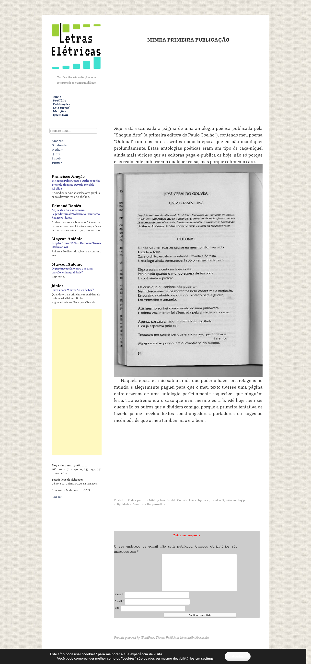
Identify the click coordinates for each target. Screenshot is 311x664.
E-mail (119, 601)
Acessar (56, 496)
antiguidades (122, 504)
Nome (119, 594)
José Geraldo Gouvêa (173, 499)
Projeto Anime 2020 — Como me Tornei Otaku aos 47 (76, 245)
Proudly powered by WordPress (134, 637)
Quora (56, 153)
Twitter (57, 162)
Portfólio (59, 100)
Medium (57, 149)
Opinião (227, 499)
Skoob (56, 158)
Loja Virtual (61, 108)
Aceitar (237, 656)
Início (57, 97)
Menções (59, 111)
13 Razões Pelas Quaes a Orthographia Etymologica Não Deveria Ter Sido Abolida (76, 184)
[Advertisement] (188, 83)
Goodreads (59, 144)
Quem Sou (60, 115)
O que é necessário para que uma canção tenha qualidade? (72, 270)
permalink (158, 504)
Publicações (61, 104)
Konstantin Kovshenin (194, 637)
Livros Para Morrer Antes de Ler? (73, 290)
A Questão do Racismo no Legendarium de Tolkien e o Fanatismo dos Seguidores (76, 214)
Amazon (58, 140)
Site (117, 607)
